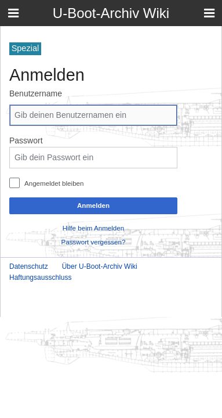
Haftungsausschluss (40, 277)
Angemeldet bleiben (54, 183)
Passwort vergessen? (93, 242)
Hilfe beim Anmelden (93, 228)
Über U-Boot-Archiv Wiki (99, 266)
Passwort (26, 140)
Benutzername (35, 93)
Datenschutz (28, 266)
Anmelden (93, 205)
